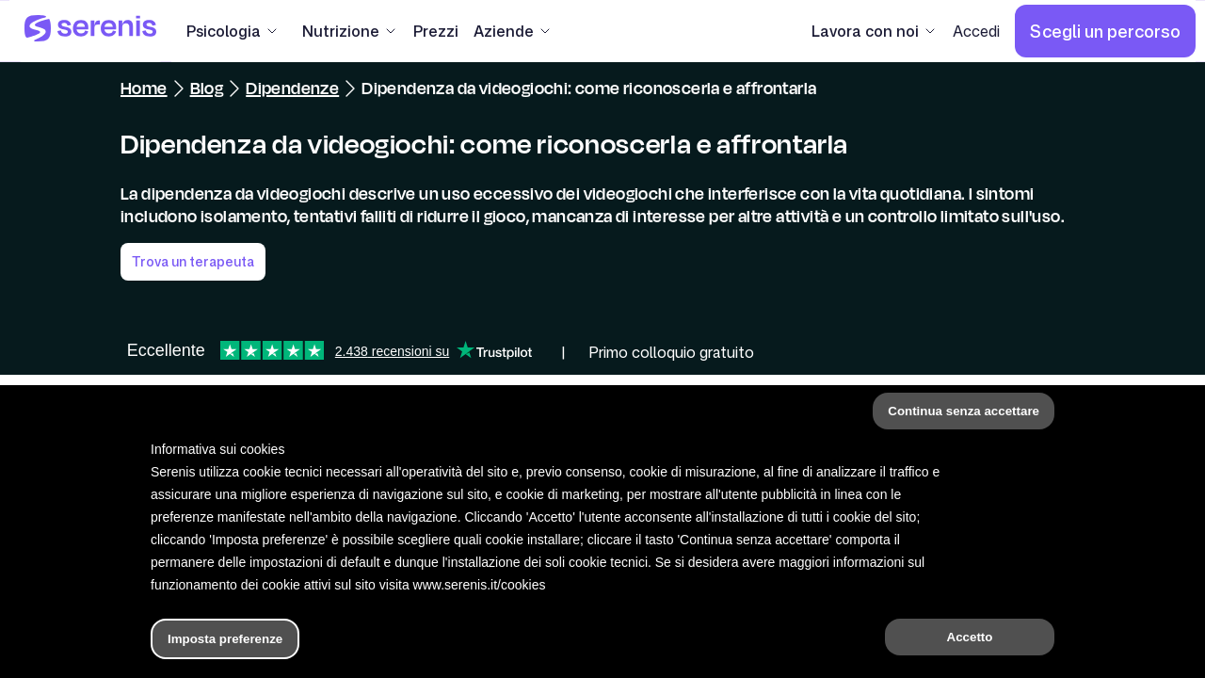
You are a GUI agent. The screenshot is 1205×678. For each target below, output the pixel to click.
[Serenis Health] (90, 31)
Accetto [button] (970, 637)
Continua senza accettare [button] (963, 411)
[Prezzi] (435, 31)
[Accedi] (976, 31)
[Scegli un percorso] (1105, 31)
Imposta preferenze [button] (225, 639)
